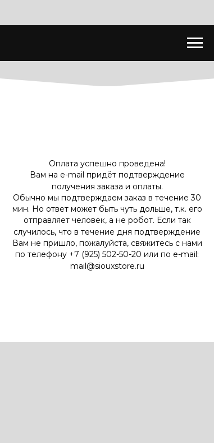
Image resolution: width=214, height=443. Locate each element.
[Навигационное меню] (195, 43)
